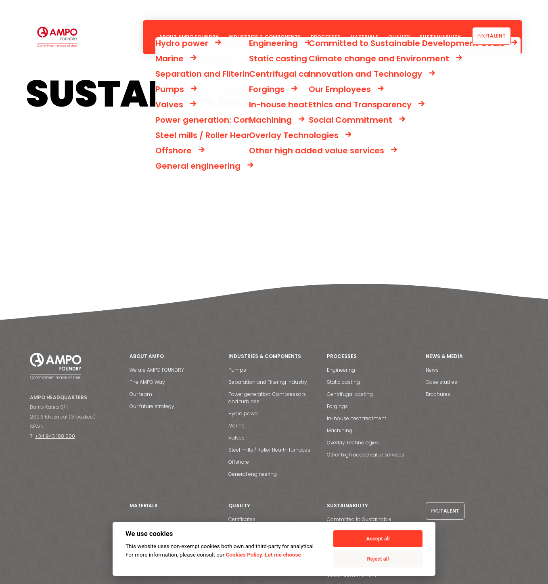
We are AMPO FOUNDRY (157, 369)
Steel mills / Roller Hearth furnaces (269, 449)
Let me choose (283, 554)
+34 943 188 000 (55, 436)
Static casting (343, 382)
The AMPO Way (147, 382)
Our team (141, 394)
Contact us (487, 9)
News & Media (446, 9)
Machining (339, 430)
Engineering (341, 369)
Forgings (337, 406)
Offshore (238, 461)
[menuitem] (513, 10)
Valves (236, 437)
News (432, 369)
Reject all (378, 559)
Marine (236, 425)
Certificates (241, 519)
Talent (491, 35)
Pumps (237, 369)
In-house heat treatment (356, 418)
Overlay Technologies (353, 442)
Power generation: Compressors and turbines (267, 398)
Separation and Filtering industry (267, 382)
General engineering (252, 474)
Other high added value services (365, 454)
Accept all (377, 539)
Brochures (438, 394)
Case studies (441, 382)
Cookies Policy (244, 554)
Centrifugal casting (350, 394)
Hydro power (243, 413)
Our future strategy (152, 406)
